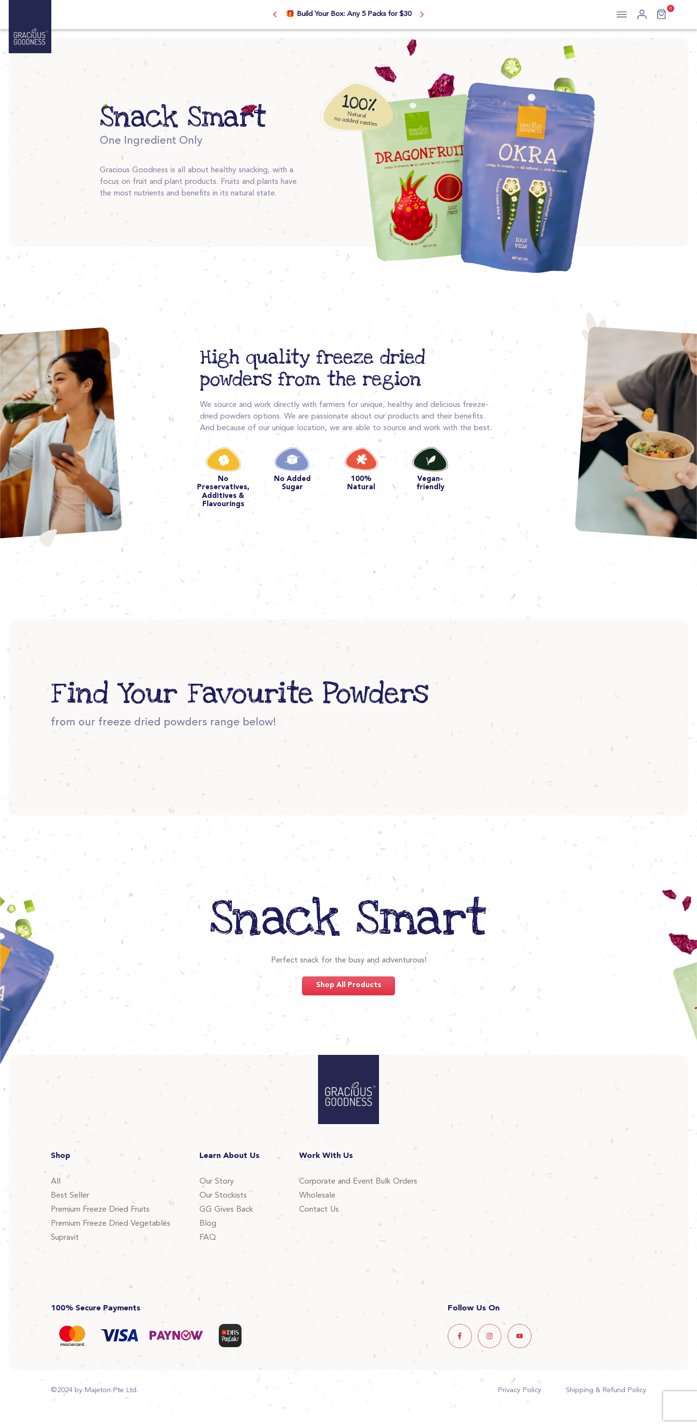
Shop (60, 1156)
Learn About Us (229, 1156)
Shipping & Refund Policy (606, 1390)
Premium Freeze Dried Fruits (100, 1210)
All (56, 1182)
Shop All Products (348, 985)
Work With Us (326, 1156)
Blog (207, 1224)
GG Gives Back (226, 1210)
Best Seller (70, 1196)
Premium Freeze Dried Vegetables (110, 1224)
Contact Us (319, 1210)
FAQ (207, 1238)
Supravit (65, 1238)
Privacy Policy (519, 1390)
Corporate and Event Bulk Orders (358, 1182)
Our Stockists (223, 1196)
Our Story (216, 1182)
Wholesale (317, 1196)
